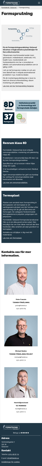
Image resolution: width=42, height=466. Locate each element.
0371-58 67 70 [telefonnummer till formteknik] (13, 454)
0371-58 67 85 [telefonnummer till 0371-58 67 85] (21, 308)
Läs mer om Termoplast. (12, 238)
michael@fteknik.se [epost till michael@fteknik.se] (21, 357)
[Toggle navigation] (39, 3)
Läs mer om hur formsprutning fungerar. (18, 86)
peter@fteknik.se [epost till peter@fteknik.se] (21, 305)
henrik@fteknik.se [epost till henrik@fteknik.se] (21, 409)
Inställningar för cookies (10, 462)
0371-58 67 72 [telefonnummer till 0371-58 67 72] (21, 360)
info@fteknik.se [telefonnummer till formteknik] (13, 458)
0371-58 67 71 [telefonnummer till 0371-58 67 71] (21, 412)
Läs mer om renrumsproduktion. (15, 183)
